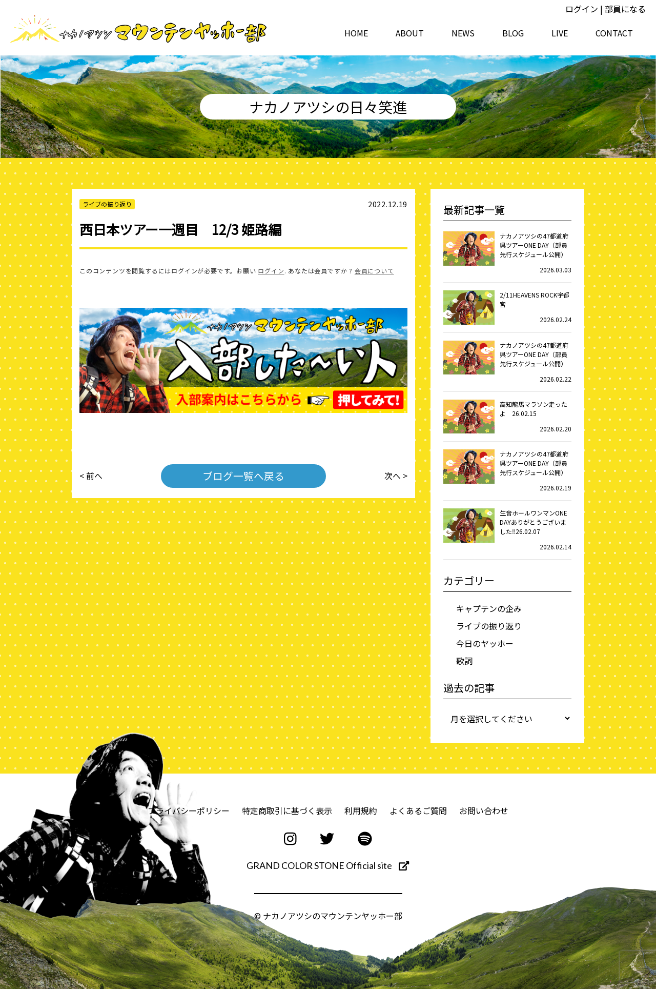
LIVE (559, 33)
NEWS (463, 33)
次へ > (395, 476)
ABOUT (410, 33)
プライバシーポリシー (189, 810)
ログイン (581, 9)
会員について (374, 270)
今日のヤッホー (485, 643)
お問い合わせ (483, 810)
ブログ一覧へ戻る (243, 475)
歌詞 (464, 661)
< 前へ (90, 476)
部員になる (625, 9)
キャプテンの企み (489, 608)
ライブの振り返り (489, 626)
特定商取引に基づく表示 (287, 810)
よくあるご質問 (418, 810)
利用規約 (360, 810)
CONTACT (614, 33)
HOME (356, 33)
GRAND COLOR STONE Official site (328, 865)
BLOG (513, 33)
